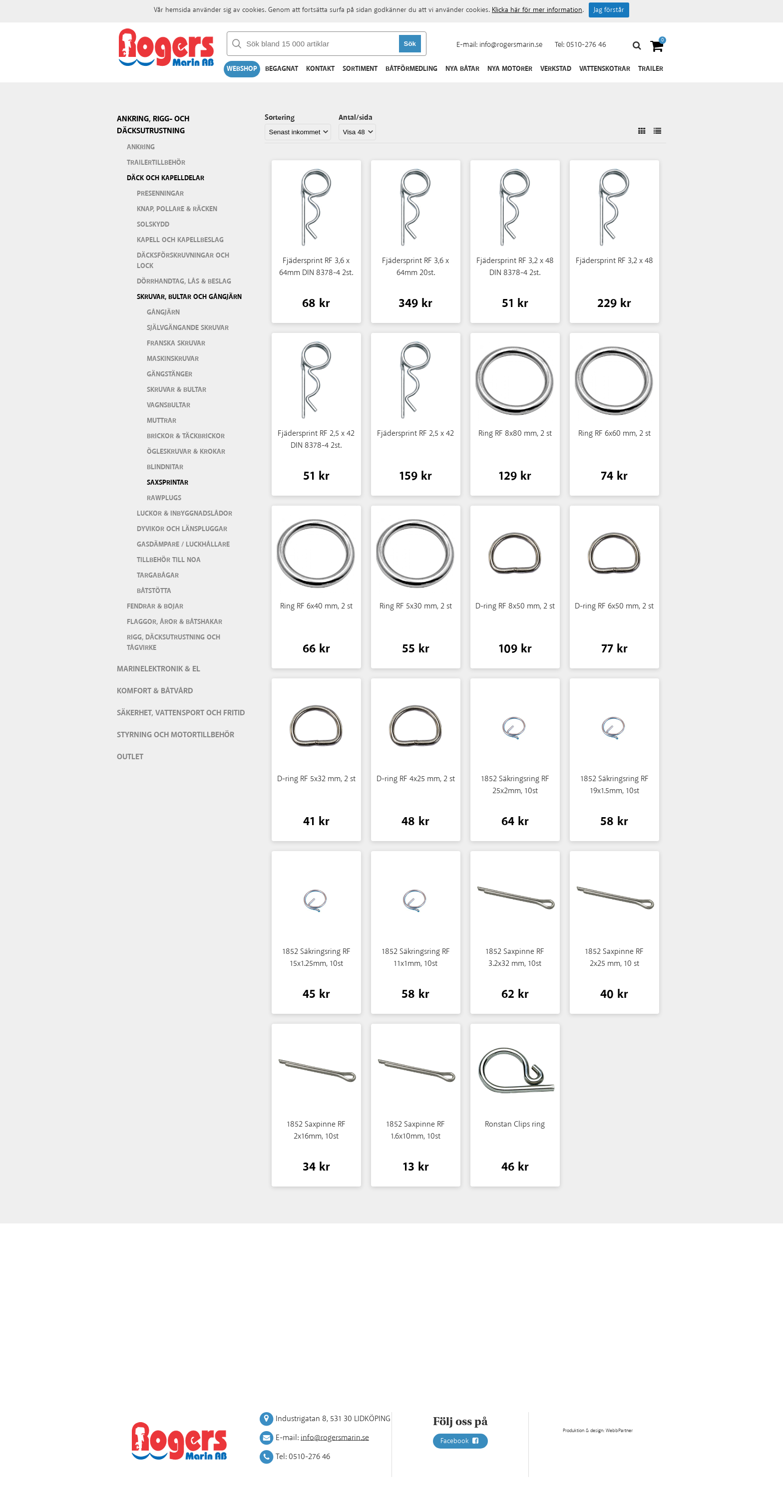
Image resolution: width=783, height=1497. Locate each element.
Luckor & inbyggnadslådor (184, 514)
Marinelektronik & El (158, 669)
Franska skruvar (176, 343)
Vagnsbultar (168, 405)
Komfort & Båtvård (155, 691)
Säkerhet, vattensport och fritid (181, 713)
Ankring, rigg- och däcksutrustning (153, 125)
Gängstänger (169, 374)
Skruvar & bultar (176, 390)
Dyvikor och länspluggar (182, 529)
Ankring (141, 147)
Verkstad (555, 69)
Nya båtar (462, 69)
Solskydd (153, 225)
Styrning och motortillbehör (175, 735)
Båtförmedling (411, 69)
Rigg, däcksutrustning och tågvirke (173, 642)
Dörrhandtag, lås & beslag (184, 282)
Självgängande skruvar (188, 328)
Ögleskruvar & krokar (186, 452)
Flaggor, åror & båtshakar (174, 622)
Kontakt (320, 69)
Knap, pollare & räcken (177, 209)
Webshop (242, 69)
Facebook (460, 1441)
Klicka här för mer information (537, 10)
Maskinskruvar (173, 359)
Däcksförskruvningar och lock (183, 261)
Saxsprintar (167, 483)
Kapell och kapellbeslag (180, 240)
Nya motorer (509, 69)
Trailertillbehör (156, 163)
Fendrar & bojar (155, 606)
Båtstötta (154, 591)
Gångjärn (163, 312)
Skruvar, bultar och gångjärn (189, 297)
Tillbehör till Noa (169, 560)
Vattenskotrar (604, 69)
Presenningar (160, 194)
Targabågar (158, 576)
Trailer (650, 69)
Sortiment (360, 69)
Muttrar (161, 421)
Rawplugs (164, 498)
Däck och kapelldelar (165, 178)
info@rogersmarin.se (510, 44)
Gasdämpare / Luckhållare (183, 545)
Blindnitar (165, 467)
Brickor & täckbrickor (186, 436)
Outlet (130, 757)
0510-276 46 (586, 44)
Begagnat (281, 69)
